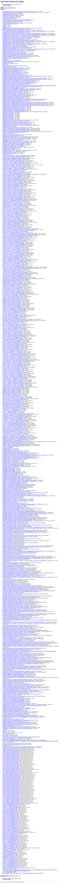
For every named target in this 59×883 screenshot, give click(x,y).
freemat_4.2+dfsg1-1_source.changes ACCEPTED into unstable (15, 177)
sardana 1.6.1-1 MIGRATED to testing (10, 861)
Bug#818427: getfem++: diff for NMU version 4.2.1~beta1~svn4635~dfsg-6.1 (17, 81)
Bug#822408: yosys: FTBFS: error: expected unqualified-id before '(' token (17, 437)
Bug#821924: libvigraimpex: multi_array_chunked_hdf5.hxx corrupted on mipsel (18, 514)
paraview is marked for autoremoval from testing (12, 763)
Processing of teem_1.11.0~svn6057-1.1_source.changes (13, 209)
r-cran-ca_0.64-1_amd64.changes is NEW (10, 350)
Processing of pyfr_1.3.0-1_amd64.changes (11, 310)
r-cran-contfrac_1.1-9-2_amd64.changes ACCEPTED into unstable (15, 419)
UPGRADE (5, 62)
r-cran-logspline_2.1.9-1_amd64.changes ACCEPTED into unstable (15, 354)
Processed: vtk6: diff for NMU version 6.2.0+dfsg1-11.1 (13, 579)
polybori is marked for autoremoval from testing (12, 760)
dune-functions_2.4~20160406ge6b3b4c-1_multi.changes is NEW (15, 200)
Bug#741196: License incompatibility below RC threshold (14, 464)
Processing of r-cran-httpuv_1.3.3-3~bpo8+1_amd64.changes (14, 244)
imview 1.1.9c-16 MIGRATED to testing (10, 838)
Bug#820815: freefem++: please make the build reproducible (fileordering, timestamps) (19, 40)
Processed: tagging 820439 (8, 566)
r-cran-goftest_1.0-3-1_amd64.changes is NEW (11, 270)
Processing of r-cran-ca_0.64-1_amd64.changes (12, 347)
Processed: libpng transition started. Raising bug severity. (13, 553)
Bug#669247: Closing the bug (8, 116)
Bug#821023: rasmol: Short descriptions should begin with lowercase (16, 476)
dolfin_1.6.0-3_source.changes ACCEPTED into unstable (13, 349)
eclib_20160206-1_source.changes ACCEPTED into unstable (14, 292)
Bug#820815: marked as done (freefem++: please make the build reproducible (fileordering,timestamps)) (22, 660)
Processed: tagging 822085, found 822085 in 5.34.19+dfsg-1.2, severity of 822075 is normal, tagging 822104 (23, 641)
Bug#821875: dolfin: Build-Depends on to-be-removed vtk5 (14, 93)
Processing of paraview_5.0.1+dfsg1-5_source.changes (13, 332)
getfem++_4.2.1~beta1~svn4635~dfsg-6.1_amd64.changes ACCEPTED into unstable (19, 229)
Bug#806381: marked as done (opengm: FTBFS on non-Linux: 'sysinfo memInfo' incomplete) (20, 532)
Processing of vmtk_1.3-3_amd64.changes (11, 317)
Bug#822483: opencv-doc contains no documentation (13, 58)
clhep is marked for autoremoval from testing (11, 783)
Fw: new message (6, 66)
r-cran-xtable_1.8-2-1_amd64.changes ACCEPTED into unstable (15, 356)
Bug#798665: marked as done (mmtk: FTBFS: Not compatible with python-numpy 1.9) (19, 610)
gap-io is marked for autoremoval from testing (11, 778)
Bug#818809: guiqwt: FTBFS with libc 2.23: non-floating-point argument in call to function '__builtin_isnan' (23, 504)
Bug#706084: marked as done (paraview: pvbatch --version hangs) (15, 536)
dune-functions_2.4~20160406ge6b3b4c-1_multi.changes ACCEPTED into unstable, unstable (20, 233)
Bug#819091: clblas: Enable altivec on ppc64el (11, 697)
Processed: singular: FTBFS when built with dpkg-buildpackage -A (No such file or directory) (20, 687)
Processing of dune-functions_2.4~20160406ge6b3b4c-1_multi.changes (16, 199)
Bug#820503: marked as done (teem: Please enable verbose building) (16, 571)
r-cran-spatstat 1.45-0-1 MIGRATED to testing (11, 849)
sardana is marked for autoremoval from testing (12, 752)
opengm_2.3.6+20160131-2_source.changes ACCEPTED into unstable (16, 169)
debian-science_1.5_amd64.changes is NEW (11, 217)
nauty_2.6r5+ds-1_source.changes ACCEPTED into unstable (14, 371)
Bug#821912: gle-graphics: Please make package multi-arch (14, 96)
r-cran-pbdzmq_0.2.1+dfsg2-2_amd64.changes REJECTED (14, 32)
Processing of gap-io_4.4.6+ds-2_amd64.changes (12, 305)
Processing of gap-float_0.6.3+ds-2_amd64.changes (12, 304)
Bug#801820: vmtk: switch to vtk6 (9, 52)
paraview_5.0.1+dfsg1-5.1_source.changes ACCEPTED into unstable (16, 387)
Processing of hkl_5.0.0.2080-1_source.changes (12, 404)
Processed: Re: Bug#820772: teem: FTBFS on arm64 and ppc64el (15, 591)
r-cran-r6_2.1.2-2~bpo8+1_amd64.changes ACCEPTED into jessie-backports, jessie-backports (20, 174)
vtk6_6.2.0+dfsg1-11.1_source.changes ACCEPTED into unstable (15, 230)
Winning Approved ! (7, 23)
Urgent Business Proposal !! (8, 21)
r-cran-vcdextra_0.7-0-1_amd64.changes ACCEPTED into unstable (15, 377)
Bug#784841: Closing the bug (8, 115)
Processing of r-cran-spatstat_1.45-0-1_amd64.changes (13, 276)
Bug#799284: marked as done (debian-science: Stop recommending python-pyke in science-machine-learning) (23, 590)
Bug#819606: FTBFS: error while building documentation (14, 707)
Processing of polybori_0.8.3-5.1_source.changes (12, 201)
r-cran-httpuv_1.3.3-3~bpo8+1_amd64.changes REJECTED (14, 245)
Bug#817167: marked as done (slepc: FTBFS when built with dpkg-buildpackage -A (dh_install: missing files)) (23, 551)
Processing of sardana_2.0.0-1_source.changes (11, 428)
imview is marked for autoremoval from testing (11, 782)
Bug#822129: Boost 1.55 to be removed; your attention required (15, 498)
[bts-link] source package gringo (9, 738)
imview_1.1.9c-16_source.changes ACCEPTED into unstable (14, 252)
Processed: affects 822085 (8, 682)
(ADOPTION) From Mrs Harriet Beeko (10, 14)
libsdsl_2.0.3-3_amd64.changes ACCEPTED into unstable (14, 226)
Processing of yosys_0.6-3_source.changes (11, 211)
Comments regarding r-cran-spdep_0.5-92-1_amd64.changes (14, 22)
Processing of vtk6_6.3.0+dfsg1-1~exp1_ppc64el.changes (13, 274)
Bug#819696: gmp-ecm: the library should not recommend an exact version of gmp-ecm (19, 28)
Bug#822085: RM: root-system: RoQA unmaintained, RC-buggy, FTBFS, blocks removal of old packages (22, 99)
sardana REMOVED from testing (9, 855)
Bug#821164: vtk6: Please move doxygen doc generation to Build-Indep (16, 83)
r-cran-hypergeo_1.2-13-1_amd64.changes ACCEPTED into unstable (16, 420)
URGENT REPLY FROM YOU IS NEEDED (11, 15)
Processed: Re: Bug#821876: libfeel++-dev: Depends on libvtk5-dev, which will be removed (20, 630)
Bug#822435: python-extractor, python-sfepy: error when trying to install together (18, 37)
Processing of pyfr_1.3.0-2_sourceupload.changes (12, 326)
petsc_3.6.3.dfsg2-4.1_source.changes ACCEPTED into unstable (15, 361)
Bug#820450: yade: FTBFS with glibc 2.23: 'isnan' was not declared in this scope (18, 119)
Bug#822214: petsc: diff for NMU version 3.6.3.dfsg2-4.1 (13, 101)
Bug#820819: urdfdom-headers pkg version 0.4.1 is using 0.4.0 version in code (17, 477)
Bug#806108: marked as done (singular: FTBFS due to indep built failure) (16, 694)
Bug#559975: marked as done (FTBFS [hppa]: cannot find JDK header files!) (17, 658)
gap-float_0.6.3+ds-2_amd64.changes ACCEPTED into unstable (15, 307)
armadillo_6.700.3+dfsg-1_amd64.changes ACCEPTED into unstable (16, 222)
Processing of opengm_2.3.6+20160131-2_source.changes (14, 167)
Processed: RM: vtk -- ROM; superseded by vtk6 (12, 650)
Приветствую (5, 868)
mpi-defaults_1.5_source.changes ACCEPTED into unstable (14, 232)
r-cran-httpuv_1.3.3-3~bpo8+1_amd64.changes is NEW (13, 255)
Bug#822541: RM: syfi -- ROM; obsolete (10, 460)
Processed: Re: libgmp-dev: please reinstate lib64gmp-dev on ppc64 (15, 603)
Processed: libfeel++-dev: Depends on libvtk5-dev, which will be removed (16, 629)
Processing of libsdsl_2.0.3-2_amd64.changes (11, 223)
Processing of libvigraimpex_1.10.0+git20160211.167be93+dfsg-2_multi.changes (18, 319)
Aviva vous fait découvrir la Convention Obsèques (12, 440)
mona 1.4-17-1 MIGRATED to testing (10, 805)
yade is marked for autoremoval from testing (11, 767)
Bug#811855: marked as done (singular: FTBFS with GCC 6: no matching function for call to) (20, 686)
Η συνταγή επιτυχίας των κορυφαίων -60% (11, 732)
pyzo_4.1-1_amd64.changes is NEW (9, 412)
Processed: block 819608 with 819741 (10, 521)
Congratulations (6, 139)
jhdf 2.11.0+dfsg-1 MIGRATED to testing (10, 810)
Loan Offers (5, 133)
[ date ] (19, 4)
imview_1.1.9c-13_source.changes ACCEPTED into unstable (14, 208)
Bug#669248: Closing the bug (8, 118)
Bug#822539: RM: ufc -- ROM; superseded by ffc (12, 459)
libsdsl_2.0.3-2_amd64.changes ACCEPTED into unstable (14, 224)
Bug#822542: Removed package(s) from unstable (12, 391)
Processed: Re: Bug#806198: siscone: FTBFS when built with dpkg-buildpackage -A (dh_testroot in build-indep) (24, 613)
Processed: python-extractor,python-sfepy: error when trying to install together (17, 655)
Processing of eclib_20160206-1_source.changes (12, 291)
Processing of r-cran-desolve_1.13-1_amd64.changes (13, 352)
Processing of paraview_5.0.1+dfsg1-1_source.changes (13, 181)
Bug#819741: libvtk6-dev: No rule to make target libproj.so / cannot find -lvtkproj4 (18, 510)
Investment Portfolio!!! (7, 501)
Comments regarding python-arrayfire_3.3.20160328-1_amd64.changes (16, 147)
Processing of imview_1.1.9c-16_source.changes (12, 250)
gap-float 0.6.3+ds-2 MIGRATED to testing (11, 853)
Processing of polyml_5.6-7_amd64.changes (11, 399)
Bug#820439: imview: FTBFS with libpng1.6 (11, 70)
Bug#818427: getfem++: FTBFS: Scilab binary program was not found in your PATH (19, 80)
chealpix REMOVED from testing (9, 813)
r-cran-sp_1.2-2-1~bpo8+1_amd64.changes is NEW (12, 173)
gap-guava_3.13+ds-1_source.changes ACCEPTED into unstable (15, 365)
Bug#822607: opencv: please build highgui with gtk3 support (14, 443)
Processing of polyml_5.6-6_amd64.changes (11, 395)
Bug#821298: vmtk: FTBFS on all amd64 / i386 (12, 87)
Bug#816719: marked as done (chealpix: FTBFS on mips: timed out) (15, 548)
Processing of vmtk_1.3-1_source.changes (11, 295)
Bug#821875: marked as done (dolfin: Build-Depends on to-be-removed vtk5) (17, 681)
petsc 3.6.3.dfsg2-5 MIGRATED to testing (11, 864)
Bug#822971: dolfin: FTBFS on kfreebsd (10, 497)
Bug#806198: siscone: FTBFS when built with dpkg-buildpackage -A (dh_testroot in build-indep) (21, 715)
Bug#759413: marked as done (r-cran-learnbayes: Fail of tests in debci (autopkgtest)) (18, 684)
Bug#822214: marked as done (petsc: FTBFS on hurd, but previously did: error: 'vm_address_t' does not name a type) (24, 642)
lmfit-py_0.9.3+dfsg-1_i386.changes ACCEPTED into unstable (14, 158)
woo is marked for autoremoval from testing (11, 766)
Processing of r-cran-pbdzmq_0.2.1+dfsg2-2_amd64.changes (14, 160)
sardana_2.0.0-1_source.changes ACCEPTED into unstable (14, 429)
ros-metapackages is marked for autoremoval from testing (13, 772)
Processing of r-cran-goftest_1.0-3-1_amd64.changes (13, 269)
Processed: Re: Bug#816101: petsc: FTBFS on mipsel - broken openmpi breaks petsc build (20, 530)
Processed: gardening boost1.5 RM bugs (10, 683)
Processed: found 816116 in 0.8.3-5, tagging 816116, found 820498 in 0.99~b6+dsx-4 (19, 575)
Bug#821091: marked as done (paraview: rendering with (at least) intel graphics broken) (19, 602)
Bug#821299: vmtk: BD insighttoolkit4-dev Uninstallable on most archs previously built (19, 88)
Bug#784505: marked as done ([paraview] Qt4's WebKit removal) (15, 552)
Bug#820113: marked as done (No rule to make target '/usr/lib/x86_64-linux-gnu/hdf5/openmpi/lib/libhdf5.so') (23, 587)
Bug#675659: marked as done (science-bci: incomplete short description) (16, 685)
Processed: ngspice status (7, 592)
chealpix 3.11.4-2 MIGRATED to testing (10, 817)
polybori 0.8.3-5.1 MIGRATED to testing (10, 833)
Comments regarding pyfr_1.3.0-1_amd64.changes (12, 151)
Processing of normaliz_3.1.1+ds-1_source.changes (12, 238)
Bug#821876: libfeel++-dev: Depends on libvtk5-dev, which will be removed (17, 94)
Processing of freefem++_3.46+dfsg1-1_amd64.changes (13, 381)
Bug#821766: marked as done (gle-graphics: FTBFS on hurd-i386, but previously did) (19, 654)
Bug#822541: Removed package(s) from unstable (12, 388)
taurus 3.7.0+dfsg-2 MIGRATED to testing (11, 862)
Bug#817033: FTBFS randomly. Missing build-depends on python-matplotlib (17, 714)
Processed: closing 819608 (8, 529)
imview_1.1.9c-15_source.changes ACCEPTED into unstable (14, 249)
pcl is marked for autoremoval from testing (11, 761)
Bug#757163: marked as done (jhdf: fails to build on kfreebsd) (14, 659)
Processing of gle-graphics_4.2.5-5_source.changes (12, 372)
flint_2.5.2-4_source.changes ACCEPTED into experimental (14, 324)
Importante (5, 24)
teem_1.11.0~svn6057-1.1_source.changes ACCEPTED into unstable (16, 210)
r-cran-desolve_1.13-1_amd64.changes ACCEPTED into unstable (15, 353)
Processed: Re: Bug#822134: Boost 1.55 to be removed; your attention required (17, 691)
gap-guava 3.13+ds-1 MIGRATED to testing (11, 858)
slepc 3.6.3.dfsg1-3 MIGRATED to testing (11, 865)
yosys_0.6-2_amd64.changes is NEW (10, 171)
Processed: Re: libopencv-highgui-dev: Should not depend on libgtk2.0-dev (17, 671)
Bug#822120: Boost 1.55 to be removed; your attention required (15, 493)
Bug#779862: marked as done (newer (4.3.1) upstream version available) (16, 538)
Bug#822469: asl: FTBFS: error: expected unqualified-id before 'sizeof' (16, 438)
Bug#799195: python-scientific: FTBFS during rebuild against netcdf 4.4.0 (17, 56)
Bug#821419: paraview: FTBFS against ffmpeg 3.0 (12, 475)
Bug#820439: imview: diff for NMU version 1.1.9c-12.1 (13, 71)
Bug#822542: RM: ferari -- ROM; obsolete (11, 461)
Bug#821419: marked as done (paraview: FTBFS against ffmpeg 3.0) (16, 633)
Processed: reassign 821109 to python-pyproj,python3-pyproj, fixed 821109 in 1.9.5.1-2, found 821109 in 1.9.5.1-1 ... (24, 622)
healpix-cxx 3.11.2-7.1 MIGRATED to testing (11, 816)
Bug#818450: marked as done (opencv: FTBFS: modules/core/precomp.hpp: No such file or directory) (22, 556)
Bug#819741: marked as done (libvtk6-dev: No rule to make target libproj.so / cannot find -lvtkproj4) (21, 524)
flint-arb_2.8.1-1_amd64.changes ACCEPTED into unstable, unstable (16, 425)
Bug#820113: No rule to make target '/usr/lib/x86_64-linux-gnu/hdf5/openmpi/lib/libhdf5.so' (20, 480)
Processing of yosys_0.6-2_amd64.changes (11, 170)
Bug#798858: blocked (7, 60)
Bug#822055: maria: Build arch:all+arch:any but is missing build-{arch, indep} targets (19, 746)
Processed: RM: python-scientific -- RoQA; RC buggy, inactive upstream (16, 607)
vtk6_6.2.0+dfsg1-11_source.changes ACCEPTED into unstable (15, 166)
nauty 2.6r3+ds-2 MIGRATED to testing (10, 811)
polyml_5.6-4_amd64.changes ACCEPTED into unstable (13, 185)
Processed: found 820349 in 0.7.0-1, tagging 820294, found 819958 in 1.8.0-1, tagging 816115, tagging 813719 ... (24, 557)
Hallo (4, 64)
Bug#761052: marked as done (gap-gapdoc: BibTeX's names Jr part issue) (16, 649)
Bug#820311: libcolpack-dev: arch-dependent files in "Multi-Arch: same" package (18, 720)
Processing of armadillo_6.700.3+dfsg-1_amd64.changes (13, 221)
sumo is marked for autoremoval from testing (11, 754)
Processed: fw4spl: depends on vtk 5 (9, 580)
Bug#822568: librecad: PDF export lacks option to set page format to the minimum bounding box (21, 12)
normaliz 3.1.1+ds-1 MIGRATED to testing (11, 839)
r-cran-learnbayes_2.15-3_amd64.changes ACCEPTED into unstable (15, 416)
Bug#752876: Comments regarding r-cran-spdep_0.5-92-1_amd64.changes (17, 703)
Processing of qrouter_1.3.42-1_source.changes (11, 262)
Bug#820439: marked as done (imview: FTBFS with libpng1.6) (14, 567)
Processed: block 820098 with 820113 (10, 547)
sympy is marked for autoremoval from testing (11, 758)
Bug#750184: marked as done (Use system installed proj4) (14, 599)
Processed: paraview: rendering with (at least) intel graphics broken (15, 596)
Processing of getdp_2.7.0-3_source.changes (11, 343)
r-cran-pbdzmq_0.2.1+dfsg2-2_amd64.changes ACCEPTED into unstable (16, 162)
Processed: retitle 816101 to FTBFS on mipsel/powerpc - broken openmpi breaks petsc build (20, 644)
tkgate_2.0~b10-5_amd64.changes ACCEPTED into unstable (14, 408)
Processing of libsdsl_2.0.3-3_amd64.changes (11, 225)
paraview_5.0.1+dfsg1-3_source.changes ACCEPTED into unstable (15, 205)
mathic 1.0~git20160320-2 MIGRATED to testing (12, 803)
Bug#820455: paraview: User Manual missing (11, 45)
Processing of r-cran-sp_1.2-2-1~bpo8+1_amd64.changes (13, 172)
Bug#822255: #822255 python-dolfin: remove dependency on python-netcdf (17, 463)
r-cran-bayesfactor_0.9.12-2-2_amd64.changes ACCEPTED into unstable (16, 414)
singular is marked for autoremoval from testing (12, 785)
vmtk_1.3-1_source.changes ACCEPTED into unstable (13, 296)
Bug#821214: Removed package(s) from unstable (12, 299)
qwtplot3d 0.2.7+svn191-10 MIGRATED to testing (12, 807)
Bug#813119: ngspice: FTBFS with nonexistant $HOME (13, 38)
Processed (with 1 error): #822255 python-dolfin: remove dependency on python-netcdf (19, 665)
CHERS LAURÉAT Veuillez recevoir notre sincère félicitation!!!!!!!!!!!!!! (16, 30)
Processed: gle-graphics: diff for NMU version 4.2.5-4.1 (13, 632)
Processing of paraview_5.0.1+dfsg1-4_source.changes (13, 281)
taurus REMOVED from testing (9, 856)
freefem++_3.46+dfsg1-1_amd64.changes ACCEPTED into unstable (15, 382)
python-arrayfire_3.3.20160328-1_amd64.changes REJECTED (14, 156)
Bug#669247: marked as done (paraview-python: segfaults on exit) (15, 542)
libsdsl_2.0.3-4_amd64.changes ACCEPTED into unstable (14, 242)
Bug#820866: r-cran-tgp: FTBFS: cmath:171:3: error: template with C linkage (17, 36)
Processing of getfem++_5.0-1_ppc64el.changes (12, 297)
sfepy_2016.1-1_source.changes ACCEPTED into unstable (14, 369)
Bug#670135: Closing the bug (8, 117)
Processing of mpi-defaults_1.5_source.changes (12, 231)
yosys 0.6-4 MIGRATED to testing (9, 830)
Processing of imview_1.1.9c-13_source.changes (12, 206)
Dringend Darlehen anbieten (8, 446)
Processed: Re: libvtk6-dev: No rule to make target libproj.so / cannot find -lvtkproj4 (18, 522)
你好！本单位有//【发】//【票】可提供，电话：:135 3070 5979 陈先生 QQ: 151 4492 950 (20, 873)
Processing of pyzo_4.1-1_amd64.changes (11, 410)
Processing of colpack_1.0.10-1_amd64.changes (12, 178)
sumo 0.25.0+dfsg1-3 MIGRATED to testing (11, 826)
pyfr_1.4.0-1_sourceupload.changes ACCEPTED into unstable (14, 342)
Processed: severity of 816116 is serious (10, 559)
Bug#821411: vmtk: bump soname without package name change (15, 486)
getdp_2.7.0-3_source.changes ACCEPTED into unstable (13, 344)
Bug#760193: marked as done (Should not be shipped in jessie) (14, 634)
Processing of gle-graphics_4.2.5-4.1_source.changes (13, 330)
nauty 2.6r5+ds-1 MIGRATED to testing (10, 860)
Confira (4, 154)
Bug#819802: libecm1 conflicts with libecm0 (11, 719)
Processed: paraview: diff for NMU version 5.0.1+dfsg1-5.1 (14, 656)
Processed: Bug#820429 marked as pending (11, 618)
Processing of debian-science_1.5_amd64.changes (12, 215)
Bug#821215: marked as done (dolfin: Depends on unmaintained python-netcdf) (18, 679)
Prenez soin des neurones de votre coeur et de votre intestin (14, 142)
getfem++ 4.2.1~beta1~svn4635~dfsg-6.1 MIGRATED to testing (15, 832)
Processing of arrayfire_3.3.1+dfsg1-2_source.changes (13, 260)
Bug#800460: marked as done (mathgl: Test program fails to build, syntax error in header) (19, 517)
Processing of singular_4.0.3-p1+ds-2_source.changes (13, 432)
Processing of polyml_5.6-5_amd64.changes (11, 257)
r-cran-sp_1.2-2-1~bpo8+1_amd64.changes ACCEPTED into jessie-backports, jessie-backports (20, 234)
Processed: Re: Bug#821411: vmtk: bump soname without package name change (18, 617)
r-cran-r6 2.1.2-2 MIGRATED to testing (10, 808)
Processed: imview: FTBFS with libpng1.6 (11, 563)
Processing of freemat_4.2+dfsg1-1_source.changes (12, 175)
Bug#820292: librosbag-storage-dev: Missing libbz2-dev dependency (16, 452)
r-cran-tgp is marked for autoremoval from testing (12, 786)
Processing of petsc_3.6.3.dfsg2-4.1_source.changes (12, 357)
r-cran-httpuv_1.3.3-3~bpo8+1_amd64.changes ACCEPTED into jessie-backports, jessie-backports (21, 267)
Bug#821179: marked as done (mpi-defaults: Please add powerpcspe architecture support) (19, 606)
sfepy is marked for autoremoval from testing (11, 773)
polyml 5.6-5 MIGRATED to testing (9, 848)
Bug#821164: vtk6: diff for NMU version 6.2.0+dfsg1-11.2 (14, 84)
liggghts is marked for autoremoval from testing (12, 768)
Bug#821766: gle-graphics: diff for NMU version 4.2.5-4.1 (14, 98)
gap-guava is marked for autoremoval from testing (12, 779)
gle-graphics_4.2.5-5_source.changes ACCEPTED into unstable (15, 373)
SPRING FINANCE (6, 63)
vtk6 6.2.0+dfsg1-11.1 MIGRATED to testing (11, 835)
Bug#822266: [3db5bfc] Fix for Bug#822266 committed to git (14, 109)
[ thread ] (12, 4)
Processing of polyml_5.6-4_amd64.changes (11, 184)
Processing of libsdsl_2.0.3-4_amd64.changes (11, 241)
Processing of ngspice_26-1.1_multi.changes (11, 394)
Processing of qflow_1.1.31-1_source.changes (11, 265)
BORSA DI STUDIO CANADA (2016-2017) (11, 47)
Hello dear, (5, 730)
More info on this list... (7, 5)
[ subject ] (16, 4)
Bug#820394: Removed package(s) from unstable (12, 280)
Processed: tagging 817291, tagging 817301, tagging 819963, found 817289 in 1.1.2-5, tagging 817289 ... (22, 527)
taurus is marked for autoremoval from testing (11, 757)
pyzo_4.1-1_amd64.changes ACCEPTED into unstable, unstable (15, 423)
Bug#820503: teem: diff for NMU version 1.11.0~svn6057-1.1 (14, 75)
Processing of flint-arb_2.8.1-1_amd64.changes (11, 321)
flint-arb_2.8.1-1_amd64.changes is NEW (10, 325)
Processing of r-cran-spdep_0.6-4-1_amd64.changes (12, 284)
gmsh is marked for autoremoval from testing (11, 755)
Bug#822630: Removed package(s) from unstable (12, 403)
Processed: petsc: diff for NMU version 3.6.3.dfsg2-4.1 (13, 640)
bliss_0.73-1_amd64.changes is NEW (10, 411)
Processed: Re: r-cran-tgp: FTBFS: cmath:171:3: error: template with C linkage (17, 627)
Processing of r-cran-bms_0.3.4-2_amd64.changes (12, 421)
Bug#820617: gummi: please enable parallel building (13, 709)
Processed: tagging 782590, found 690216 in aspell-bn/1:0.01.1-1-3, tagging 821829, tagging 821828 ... (22, 631)
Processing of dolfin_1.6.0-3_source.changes (11, 348)
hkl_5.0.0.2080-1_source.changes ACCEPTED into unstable (14, 405)
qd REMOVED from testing (8, 834)
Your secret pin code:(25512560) (9, 16)
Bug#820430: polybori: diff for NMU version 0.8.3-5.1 (13, 69)
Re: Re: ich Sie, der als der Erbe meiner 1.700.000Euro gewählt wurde (16, 736)
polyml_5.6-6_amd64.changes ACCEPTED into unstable (13, 396)
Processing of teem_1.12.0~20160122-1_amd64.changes (13, 271)
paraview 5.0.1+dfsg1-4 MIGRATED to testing (11, 840)
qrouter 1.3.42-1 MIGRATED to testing (10, 842)
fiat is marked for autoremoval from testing (11, 770)
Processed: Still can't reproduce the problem (11, 688)
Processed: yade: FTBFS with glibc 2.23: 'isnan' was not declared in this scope (17, 637)
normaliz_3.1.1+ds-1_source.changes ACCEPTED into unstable (15, 239)
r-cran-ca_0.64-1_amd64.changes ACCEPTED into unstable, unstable (16, 358)
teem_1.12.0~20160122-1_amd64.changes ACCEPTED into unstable (16, 272)
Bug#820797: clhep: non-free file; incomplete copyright (13, 507)
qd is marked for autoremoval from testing (11, 781)
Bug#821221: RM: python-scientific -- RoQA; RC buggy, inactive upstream (17, 55)
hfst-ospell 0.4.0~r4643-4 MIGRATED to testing (12, 837)
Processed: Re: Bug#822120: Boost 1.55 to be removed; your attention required (17, 638)
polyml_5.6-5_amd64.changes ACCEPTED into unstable (13, 258)
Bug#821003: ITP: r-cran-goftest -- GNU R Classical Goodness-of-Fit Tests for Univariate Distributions (22, 705)
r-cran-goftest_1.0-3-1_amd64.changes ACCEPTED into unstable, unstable (17, 273)
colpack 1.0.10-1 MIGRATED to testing (10, 823)
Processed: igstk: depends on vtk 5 (9, 582)
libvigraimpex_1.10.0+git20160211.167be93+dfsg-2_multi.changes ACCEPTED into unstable (20, 320)
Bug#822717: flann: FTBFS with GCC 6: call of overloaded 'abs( (15, 439)
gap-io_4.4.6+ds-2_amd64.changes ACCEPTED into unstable (14, 309)
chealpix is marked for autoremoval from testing (12, 753)
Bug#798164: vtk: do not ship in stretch (10, 146)
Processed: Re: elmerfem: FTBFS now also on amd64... (13, 626)
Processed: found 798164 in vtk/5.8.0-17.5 (11, 583)
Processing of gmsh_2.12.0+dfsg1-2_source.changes (12, 363)
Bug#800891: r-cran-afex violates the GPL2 (11, 152)
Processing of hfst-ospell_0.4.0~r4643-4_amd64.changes (13, 236)
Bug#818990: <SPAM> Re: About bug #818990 (12, 471)
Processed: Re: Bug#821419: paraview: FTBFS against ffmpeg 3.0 (15, 625)
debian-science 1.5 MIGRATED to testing (10, 836)
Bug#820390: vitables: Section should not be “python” (13, 65)
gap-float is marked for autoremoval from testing (12, 776)
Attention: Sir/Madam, (7, 467)
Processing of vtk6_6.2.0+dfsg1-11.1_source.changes (13, 227)
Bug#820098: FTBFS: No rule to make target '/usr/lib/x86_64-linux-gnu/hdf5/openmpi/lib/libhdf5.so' (21, 43)
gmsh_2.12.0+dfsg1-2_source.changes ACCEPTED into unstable (15, 367)
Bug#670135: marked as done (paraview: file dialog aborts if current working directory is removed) (21, 546)
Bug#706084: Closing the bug (8, 113)
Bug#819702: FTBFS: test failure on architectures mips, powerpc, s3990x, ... (17, 39)
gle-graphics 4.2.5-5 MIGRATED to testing (11, 863)
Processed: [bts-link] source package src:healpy (12, 525)
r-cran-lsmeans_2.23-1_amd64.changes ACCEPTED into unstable (15, 376)
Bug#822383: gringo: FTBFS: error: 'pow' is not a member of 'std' (15, 436)
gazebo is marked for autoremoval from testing (11, 796)
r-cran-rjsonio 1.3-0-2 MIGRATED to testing (11, 843)
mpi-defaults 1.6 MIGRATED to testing (10, 844)
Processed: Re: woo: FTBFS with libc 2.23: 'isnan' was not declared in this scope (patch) (19, 609)
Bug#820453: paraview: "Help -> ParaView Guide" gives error (14, 44)
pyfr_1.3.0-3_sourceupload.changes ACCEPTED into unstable (14, 336)
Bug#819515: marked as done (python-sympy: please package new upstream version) (19, 696)
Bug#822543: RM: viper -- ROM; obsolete (11, 462)
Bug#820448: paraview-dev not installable (11, 135)
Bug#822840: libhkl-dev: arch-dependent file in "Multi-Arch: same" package (17, 723)
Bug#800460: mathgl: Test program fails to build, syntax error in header (16, 61)
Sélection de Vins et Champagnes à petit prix (11, 509)
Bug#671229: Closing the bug (8, 112)
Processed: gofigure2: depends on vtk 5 (10, 581)
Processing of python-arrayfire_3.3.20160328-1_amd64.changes (15, 155)
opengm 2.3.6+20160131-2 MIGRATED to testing (12, 820)
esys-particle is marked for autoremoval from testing (12, 764)
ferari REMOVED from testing (9, 850)
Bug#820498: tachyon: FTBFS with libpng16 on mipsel (13, 72)
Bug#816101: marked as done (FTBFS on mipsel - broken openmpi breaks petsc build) (19, 531)
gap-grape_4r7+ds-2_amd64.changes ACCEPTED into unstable (15, 308)
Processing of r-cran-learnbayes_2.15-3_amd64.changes (13, 415)
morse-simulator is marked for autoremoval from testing (13, 798)
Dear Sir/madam (6, 734)
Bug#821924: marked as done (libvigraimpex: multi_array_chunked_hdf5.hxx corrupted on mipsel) (21, 643)
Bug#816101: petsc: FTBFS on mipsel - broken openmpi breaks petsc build (17, 137)
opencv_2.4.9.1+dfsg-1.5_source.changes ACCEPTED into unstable (15, 189)
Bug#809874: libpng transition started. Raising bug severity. (14, 67)
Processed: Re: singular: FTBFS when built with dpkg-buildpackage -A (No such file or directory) (21, 689)
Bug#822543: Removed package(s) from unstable (12, 392)
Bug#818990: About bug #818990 (9, 148)
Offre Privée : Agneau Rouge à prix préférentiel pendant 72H (14, 508)
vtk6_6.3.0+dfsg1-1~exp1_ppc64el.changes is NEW (12, 275)
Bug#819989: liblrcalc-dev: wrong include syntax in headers (14, 57)
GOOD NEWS (6, 18)
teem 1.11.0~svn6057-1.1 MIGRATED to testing (12, 829)
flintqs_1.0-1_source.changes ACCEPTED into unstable (13, 338)
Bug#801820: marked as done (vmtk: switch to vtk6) (12, 608)
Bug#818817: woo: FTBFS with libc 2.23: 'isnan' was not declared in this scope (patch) (19, 727)
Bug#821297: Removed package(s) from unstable (12, 301)
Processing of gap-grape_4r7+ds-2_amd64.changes (12, 306)
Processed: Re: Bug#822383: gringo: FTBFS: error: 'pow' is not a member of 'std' (18, 663)
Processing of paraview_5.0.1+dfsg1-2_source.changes (13, 190)
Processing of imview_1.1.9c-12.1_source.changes (12, 202)
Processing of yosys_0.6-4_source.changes (11, 213)
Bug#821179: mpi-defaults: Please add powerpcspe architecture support (16, 128)
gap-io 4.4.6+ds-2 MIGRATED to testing (10, 854)
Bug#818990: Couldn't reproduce (9, 468)
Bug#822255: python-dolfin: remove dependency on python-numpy (15, 505)
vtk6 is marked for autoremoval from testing (11, 765)
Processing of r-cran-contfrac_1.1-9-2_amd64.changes (13, 417)
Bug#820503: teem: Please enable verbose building (12, 74)
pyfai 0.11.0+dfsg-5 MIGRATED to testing (11, 819)
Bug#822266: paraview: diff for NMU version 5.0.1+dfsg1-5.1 (14, 106)
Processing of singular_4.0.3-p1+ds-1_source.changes (13, 426)
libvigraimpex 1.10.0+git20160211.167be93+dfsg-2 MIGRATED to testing (17, 847)
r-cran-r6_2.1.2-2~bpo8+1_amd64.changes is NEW (12, 163)
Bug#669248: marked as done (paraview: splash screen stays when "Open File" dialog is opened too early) (22, 545)
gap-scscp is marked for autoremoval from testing (12, 775)
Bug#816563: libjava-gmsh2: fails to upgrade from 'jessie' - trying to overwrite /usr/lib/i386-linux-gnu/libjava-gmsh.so (25, 33)
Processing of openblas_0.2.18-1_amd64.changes (12, 302)
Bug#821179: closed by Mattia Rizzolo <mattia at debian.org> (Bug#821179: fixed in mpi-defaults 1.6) (22, 131)
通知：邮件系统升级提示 (8, 872)
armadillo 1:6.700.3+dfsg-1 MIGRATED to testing (12, 831)
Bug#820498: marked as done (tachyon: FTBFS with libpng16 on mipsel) (16, 576)
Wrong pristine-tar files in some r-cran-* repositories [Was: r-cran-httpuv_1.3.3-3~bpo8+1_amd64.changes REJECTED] (25, 31)
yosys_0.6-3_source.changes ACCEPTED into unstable (13, 212)
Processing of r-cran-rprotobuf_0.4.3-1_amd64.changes (13, 339)
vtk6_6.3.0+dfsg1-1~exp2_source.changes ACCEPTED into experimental (16, 294)
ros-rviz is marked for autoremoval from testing (12, 797)
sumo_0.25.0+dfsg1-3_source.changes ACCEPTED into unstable (15, 196)
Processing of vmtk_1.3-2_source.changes (11, 314)
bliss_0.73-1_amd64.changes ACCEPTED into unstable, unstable (15, 424)
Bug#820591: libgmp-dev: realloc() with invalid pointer (13, 450)
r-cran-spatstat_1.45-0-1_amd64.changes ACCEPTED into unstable (15, 277)
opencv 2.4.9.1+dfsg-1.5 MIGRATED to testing (12, 824)
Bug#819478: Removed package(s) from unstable (12, 159)
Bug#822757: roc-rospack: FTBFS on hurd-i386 (12, 506)
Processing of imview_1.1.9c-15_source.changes (12, 247)
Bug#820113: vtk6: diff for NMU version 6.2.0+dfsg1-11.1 (14, 51)
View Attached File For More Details (10, 153)
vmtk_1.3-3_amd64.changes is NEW (10, 322)
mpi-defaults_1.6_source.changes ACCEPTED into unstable (14, 293)
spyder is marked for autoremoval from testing (11, 751)
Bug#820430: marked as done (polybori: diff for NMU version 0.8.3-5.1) (16, 562)
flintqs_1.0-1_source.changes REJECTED (11, 329)
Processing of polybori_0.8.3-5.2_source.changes (12, 401)
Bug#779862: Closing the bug (8, 114)
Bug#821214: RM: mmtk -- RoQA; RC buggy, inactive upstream (15, 53)
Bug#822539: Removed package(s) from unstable (12, 390)
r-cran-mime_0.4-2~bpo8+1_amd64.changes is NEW (13, 256)
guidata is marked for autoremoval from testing (11, 750)
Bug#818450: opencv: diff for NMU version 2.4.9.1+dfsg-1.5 (14, 68)
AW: (4, 745)
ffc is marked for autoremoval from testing (11, 771)
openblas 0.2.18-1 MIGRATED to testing (10, 846)
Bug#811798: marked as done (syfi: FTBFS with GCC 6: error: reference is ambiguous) (19, 672)
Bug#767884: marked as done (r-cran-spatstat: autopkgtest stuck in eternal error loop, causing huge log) (22, 595)
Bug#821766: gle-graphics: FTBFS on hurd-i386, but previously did (15, 90)
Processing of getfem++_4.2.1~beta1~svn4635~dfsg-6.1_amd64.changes (16, 228)
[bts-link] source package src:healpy (9, 737)
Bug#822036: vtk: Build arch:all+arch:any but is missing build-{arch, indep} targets (18, 747)
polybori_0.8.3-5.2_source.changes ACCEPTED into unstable (14, 402)
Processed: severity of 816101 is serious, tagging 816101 (13, 639)
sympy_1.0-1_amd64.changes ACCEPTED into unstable (13, 380)
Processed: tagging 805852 (8, 664)
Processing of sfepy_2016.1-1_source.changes (11, 366)
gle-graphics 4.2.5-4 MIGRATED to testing (11, 812)
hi (3, 729)
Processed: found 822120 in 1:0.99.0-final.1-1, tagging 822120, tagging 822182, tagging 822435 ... (21, 657)
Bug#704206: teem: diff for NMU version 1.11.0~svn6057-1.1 (14, 50)
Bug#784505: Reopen (7, 126)
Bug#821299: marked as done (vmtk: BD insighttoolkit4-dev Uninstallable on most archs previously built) (22, 611)
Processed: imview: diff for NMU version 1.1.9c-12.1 (13, 564)
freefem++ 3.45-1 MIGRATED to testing (10, 821)
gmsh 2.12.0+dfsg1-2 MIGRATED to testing (11, 859)
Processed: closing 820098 (8, 636)
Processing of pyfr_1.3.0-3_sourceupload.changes (12, 331)
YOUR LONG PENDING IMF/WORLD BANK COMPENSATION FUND (17, 711)
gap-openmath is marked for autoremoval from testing (13, 774)
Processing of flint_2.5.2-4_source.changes (11, 323)
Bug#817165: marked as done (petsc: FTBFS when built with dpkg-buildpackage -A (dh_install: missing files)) (23, 520)
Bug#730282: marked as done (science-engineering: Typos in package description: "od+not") (20, 589)
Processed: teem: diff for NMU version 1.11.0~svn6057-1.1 (14, 568)
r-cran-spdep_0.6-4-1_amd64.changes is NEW (11, 285)
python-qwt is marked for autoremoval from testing (12, 749)
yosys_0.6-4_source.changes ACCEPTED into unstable (13, 214)
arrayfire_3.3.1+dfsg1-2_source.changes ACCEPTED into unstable (15, 261)
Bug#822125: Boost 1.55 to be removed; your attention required (15, 500)
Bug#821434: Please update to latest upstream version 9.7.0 (14, 20)
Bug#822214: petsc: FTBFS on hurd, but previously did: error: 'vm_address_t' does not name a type (21, 100)
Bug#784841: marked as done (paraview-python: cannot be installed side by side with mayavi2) (20, 540)
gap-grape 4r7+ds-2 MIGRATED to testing (11, 845)
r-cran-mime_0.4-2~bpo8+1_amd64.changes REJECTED (13, 246)
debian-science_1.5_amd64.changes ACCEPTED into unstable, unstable (16, 235)
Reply (4, 59)
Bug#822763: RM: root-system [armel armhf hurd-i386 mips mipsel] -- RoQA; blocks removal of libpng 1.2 (23, 111)
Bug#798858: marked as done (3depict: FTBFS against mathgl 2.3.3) (16, 516)
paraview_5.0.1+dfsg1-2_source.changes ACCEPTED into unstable (15, 193)
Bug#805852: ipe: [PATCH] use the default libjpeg (12, 710)
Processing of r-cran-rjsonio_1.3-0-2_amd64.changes (13, 197)
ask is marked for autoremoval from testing (11, 787)
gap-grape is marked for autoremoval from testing (12, 777)
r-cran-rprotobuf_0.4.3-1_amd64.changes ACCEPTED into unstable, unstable (17, 360)
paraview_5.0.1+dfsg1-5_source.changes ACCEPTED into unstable (15, 334)
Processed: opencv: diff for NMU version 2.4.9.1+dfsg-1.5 (14, 555)
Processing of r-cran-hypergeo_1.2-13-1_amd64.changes (13, 418)
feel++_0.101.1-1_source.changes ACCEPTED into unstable (14, 435)
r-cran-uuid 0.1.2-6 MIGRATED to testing (11, 815)
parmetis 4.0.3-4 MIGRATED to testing (10, 825)
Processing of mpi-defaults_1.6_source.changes (12, 289)
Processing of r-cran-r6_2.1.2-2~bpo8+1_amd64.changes (13, 161)
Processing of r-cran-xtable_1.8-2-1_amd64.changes (12, 355)
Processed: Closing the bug (8, 533)
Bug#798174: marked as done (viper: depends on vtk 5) (13, 673)
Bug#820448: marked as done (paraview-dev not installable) (14, 565)
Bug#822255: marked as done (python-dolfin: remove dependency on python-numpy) (19, 680)
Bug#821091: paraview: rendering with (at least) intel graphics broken (16, 46)
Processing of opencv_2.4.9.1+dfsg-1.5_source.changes (13, 188)
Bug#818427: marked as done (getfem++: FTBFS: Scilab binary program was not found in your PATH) (22, 586)
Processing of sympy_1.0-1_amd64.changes (11, 378)
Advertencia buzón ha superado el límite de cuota (12, 743)
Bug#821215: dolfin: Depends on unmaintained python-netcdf (14, 54)
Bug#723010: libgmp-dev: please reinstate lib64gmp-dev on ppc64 (15, 19)
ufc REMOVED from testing (8, 857)
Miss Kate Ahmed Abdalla (8, 13)
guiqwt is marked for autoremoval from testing (11, 748)
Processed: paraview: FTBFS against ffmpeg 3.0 (12, 616)
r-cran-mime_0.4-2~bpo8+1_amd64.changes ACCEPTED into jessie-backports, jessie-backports (21, 268)
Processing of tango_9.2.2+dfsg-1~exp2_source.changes (13, 397)
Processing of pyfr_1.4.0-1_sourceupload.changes (12, 341)
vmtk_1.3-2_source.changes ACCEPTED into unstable (13, 316)
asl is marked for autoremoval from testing (11, 762)
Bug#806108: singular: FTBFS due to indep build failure (13, 29)
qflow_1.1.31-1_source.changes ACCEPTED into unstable (14, 266)
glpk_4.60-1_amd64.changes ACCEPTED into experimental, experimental (17, 259)
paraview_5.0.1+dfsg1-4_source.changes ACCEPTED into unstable (15, 283)
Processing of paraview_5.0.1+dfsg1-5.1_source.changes (13, 379)
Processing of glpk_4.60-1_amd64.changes (11, 186)
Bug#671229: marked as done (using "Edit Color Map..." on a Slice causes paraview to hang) (20, 535)
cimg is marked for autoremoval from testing (11, 759)
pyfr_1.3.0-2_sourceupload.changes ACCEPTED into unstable (14, 327)
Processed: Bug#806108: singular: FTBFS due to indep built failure (15, 690)
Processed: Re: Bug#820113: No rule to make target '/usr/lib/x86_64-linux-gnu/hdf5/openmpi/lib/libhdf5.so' (23, 572)
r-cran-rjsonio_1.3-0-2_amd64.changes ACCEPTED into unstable (15, 198)
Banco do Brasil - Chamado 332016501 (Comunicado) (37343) (14, 739)
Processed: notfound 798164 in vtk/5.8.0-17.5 (11, 584)
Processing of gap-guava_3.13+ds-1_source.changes (12, 362)
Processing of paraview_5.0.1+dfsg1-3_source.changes (13, 203)
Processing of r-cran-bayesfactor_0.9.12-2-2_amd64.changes (14, 413)
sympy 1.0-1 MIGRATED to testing (9, 866)
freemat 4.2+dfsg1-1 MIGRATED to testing (11, 822)
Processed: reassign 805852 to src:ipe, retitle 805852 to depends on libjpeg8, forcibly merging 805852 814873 (23, 661)
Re (3, 718)
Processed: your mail (7, 554)
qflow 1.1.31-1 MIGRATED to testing (10, 841)
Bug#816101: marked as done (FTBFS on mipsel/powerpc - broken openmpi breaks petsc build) (21, 662)
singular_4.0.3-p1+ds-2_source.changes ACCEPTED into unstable (15, 433)
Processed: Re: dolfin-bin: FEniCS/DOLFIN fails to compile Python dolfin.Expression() (19, 614)
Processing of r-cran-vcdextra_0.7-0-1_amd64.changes (13, 375)
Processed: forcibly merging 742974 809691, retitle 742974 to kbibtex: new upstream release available (22, 635)
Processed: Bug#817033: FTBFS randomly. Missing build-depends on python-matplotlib (19, 518)
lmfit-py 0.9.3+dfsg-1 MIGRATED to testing (11, 818)
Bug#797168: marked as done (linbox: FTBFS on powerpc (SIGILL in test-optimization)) (19, 588)
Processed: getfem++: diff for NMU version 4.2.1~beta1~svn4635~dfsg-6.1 (17, 585)
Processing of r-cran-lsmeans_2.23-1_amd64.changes (13, 374)
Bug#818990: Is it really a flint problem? (10, 473)
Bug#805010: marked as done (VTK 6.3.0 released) (12, 600)
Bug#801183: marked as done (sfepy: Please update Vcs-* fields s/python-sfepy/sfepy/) (19, 648)
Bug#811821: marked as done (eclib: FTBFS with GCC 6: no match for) (16, 605)
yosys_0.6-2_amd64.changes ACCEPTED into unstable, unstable (15, 180)
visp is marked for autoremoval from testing (11, 795)
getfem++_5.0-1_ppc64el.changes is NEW (11, 298)
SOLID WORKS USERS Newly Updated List (11, 132)
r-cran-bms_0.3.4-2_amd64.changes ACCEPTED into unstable (14, 422)
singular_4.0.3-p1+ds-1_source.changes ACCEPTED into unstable (15, 427)
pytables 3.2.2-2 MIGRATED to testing (10, 806)
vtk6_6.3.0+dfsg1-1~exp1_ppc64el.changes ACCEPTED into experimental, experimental (19, 278)
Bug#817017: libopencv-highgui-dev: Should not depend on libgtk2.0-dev (16, 444)
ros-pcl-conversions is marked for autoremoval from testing (14, 769)
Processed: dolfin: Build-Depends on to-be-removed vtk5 (13, 628)
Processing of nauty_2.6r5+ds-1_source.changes (12, 370)
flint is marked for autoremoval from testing (11, 784)
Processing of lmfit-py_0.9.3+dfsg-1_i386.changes (12, 157)
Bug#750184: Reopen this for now (9, 725)
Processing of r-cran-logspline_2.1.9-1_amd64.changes (13, 351)
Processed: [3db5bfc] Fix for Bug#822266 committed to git (14, 674)
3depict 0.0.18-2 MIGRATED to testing (10, 809)
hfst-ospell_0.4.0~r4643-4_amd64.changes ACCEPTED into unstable (16, 237)
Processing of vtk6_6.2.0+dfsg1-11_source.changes (12, 165)
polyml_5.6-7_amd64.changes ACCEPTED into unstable (13, 400)
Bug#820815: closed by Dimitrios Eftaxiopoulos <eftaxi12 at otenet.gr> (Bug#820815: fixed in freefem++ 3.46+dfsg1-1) (25, 41)
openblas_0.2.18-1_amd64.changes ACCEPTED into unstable (14, 303)
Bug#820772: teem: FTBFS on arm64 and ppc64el (12, 482)
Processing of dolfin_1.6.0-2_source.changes (11, 345)
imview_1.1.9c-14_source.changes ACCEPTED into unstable (14, 220)
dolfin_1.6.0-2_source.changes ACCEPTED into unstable (13, 346)
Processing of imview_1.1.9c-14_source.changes (12, 218)
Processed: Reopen (6, 612)
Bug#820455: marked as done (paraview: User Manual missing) (15, 601)
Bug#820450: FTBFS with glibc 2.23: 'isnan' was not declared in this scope (17, 726)
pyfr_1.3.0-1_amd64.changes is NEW (10, 313)
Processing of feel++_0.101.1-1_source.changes (12, 434)
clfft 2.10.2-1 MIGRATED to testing (9, 814)
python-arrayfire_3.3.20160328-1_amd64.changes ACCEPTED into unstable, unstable (19, 164)
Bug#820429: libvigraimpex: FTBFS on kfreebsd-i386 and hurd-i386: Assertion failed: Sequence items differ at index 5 (25, 48)
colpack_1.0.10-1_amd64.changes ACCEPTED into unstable (14, 179)
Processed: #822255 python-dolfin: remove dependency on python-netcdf (16, 667)
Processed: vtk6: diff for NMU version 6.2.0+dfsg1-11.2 (13, 604)
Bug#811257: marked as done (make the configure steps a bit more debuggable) (17, 519)
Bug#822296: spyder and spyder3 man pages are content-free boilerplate (16, 466)
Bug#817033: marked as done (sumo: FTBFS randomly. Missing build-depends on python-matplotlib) (22, 558)
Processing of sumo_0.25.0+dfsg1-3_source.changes (12, 194)
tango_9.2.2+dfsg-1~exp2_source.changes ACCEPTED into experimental (16, 398)
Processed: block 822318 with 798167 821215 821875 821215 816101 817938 (17, 653)
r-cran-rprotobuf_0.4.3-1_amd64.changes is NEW (12, 340)
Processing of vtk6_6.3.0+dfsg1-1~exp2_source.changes (13, 286)
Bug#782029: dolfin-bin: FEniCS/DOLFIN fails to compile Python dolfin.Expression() (19, 457)
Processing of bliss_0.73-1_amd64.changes (11, 409)
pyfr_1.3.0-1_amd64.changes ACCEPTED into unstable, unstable (15, 315)
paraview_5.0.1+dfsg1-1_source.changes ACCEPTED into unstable (15, 183)
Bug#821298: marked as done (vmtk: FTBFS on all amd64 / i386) (15, 615)
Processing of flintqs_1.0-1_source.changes (11, 328)
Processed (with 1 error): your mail (9, 523)
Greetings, (5, 447)
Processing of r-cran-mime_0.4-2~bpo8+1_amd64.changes (14, 243)
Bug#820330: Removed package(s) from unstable (12, 279)
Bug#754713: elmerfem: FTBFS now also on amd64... (13, 91)
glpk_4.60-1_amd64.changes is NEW (10, 187)
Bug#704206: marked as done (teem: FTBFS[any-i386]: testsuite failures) (16, 570)
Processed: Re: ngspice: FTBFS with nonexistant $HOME (13, 676)
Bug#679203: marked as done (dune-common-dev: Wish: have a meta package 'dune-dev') (19, 598)
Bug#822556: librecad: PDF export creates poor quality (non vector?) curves (17, 11)
